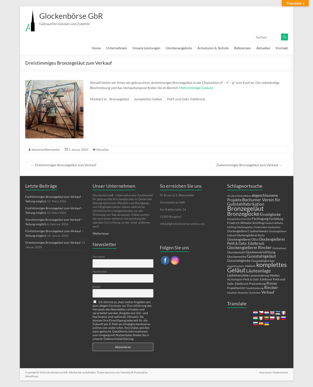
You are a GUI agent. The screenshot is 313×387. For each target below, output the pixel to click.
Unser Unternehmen (114, 186)
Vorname (99, 256)
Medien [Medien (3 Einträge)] (275, 275)
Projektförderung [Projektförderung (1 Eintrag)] (254, 288)
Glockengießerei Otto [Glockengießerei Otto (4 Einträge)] (242, 239)
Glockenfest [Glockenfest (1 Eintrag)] (274, 227)
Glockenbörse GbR (71, 16)
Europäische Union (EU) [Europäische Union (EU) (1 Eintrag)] (239, 218)
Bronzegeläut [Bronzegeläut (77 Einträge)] (245, 208)
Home (96, 48)
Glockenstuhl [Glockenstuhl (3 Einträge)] (236, 252)
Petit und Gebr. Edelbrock (186, 99)
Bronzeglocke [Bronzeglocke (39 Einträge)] (243, 213)
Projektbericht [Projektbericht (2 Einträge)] (236, 288)
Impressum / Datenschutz (273, 372)
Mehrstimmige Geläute (196, 88)
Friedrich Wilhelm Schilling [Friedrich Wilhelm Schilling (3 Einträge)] (245, 223)
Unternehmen (116, 48)
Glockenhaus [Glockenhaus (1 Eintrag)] (279, 248)
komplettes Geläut (148, 99)
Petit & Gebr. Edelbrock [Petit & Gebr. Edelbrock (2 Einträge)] (257, 279)
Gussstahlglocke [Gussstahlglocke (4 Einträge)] (239, 260)
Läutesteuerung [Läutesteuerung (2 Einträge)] (259, 275)
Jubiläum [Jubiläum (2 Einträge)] (250, 266)
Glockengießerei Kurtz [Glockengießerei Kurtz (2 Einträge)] (251, 235)
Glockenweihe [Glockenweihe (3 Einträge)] (236, 256)
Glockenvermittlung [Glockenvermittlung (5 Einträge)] (260, 252)
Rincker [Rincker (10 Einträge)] (271, 287)
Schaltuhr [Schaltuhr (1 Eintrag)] (232, 292)
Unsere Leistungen (146, 48)
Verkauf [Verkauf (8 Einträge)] (267, 292)
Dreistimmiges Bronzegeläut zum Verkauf (63, 165)
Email (96, 286)
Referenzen (242, 48)
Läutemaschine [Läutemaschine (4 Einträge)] (238, 275)
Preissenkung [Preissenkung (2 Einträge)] (257, 283)
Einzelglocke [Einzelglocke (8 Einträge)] (270, 214)
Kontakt (282, 48)
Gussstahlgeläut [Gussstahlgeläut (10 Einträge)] (261, 256)
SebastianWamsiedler (45, 149)
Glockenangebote (179, 48)
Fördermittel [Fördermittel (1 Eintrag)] (260, 227)
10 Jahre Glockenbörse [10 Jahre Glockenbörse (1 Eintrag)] (239, 195)
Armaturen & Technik (213, 48)
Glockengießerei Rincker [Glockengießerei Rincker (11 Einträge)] (249, 247)
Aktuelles (263, 48)
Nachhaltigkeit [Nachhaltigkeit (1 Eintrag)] (235, 279)
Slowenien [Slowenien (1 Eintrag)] (243, 292)
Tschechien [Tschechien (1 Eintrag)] (255, 292)
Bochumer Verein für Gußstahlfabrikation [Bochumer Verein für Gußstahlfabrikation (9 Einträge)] (253, 201)
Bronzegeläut (119, 99)
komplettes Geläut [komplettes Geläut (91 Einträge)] (257, 267)
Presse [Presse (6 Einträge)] (271, 283)
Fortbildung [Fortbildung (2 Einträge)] (276, 219)
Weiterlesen (101, 233)
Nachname (100, 271)
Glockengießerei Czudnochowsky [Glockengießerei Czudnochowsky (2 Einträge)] (247, 231)
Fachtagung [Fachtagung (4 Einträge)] (260, 219)
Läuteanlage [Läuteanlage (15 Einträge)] (258, 270)
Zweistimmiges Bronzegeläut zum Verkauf (249, 165)
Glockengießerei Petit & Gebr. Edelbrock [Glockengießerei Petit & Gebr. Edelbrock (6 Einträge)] (256, 241)
